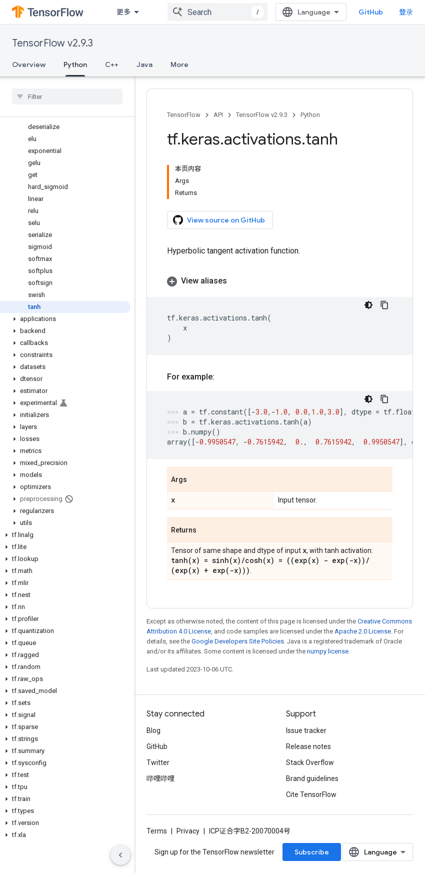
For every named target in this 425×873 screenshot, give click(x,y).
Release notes (308, 746)
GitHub (370, 12)
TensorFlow (183, 114)
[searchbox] (67, 96)
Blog (153, 730)
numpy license (327, 651)
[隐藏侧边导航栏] (120, 855)
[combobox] (218, 12)
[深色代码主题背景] (368, 305)
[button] (65, 319)
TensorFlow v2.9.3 (52, 43)
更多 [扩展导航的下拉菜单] (123, 12)
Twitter (158, 762)
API (218, 114)
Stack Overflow (310, 762)
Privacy (188, 831)
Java (144, 64)
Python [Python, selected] (75, 64)
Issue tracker (306, 730)
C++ (111, 64)
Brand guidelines (312, 778)
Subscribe (311, 852)
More (179, 64)
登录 (406, 12)
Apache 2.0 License (362, 631)
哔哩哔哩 (160, 778)
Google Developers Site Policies (238, 641)
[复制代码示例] (384, 305)
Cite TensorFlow (311, 794)
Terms (156, 831)
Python (310, 114)
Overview (29, 64)
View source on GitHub (219, 220)
